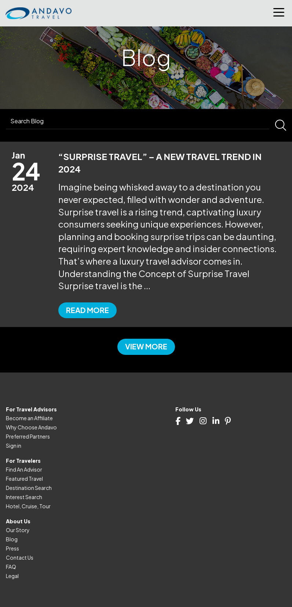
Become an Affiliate (29, 418)
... (147, 285)
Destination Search (29, 487)
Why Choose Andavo (31, 427)
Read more (87, 310)
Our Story (18, 530)
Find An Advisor (24, 469)
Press (12, 548)
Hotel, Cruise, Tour (28, 506)
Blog (12, 539)
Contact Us (19, 557)
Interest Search (24, 497)
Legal (12, 576)
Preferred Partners (28, 436)
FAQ (11, 566)
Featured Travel (24, 478)
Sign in (13, 445)
